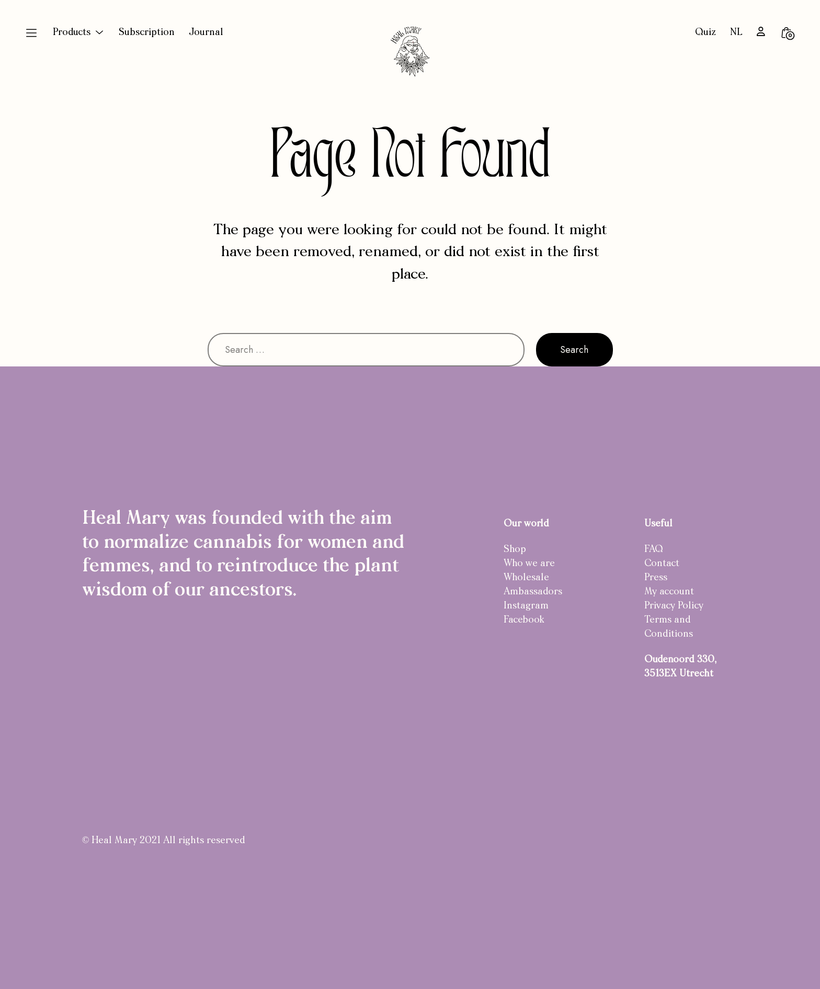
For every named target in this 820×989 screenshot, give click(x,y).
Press (655, 578)
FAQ (653, 550)
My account (669, 592)
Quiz (705, 33)
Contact (661, 564)
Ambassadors (533, 592)
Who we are (529, 564)
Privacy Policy (673, 606)
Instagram (526, 606)
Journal (206, 33)
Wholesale (526, 578)
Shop (515, 550)
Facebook (524, 620)
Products (71, 33)
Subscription (147, 33)
